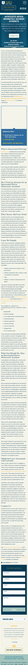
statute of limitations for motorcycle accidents (13, 471)
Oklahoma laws (5, 151)
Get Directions (18, 143)
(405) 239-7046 (10, 100)
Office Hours (7, 143)
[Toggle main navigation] (24, 2)
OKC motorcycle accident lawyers (12, 547)
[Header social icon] (21, 8)
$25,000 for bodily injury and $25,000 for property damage (14, 301)
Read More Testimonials (14, 650)
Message (6, 597)
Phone (5, 585)
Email (5, 591)
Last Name (6, 578)
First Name (6, 572)
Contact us (14, 36)
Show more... (14, 638)
